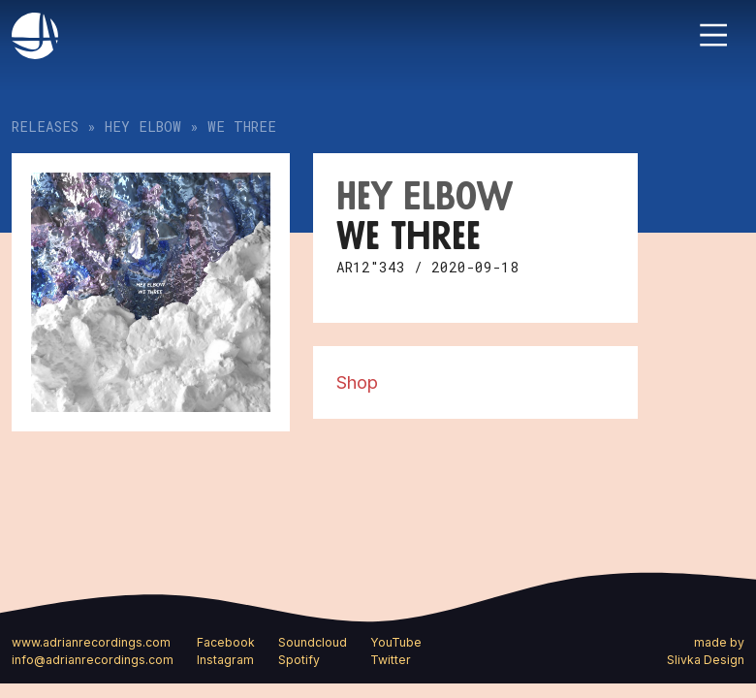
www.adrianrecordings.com (91, 642)
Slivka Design (705, 659)
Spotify (299, 659)
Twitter (390, 659)
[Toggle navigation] (713, 35)
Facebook (226, 642)
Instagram (225, 659)
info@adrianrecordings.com (92, 659)
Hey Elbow (143, 126)
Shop (357, 382)
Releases (45, 126)
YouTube (396, 642)
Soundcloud (312, 642)
